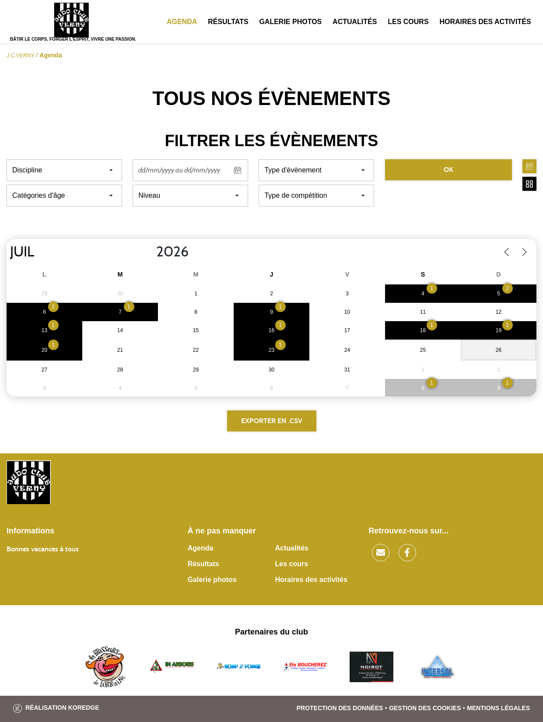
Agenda (182, 21)
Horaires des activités (485, 21)
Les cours (408, 21)
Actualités (355, 21)
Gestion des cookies (425, 707)
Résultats (228, 21)
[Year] (149, 252)
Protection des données (340, 707)
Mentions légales (498, 707)
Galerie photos (290, 21)
